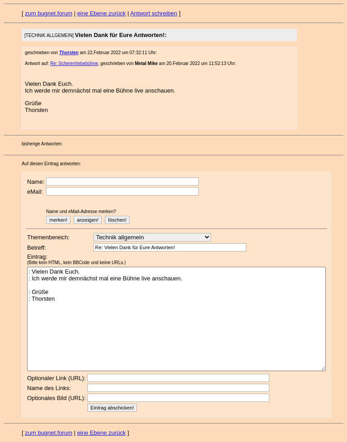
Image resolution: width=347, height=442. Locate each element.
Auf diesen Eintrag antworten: (51, 163)
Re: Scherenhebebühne (74, 63)
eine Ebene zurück (101, 13)
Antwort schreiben (153, 13)
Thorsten (69, 52)
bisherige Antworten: (42, 143)
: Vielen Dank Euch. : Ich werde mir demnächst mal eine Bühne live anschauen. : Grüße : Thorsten (176, 319)
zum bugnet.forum (48, 13)
